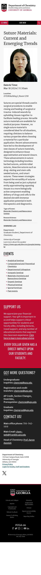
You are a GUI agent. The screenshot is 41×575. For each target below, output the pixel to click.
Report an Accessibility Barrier (29, 512)
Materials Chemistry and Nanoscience (18, 220)
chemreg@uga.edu (23, 382)
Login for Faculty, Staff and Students (16, 467)
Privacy (29, 508)
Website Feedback (12, 512)
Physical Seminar (15, 285)
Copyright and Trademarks (12, 508)
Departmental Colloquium (19, 269)
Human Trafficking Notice (12, 516)
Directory (29, 500)
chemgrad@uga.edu (24, 410)
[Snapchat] (22, 528)
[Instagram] (19, 528)
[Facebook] (13, 528)
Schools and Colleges (12, 500)
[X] (16, 528)
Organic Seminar (15, 281)
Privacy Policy (7, 464)
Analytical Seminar (16, 260)
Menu (4, 22)
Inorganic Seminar (16, 273)
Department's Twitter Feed (4, 473)
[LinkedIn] (28, 528)
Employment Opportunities (29, 503)
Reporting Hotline (29, 516)
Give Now (22, 22)
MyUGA (12, 503)
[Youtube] (25, 528)
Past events (13, 291)
